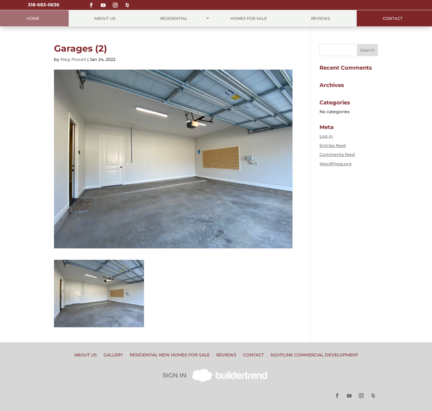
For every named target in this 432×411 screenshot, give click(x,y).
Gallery (113, 355)
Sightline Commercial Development (314, 355)
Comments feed (337, 154)
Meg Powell (73, 59)
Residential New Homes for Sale (170, 355)
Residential (174, 18)
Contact (393, 18)
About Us (105, 18)
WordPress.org (336, 163)
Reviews (320, 18)
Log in (326, 136)
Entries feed (333, 145)
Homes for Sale (248, 18)
